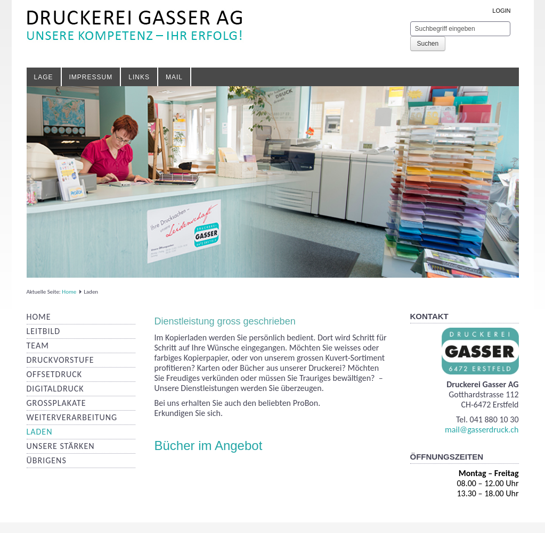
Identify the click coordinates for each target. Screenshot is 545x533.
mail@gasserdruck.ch (481, 429)
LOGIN (501, 10)
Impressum (91, 77)
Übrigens (47, 460)
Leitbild (44, 331)
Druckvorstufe (60, 360)
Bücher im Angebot (208, 445)
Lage (43, 77)
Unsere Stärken (61, 446)
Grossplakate (56, 403)
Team (38, 345)
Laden (40, 432)
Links (139, 77)
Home (69, 291)
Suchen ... (410, 21)
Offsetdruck (55, 374)
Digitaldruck (55, 389)
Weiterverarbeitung (72, 417)
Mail (174, 77)
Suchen (428, 43)
